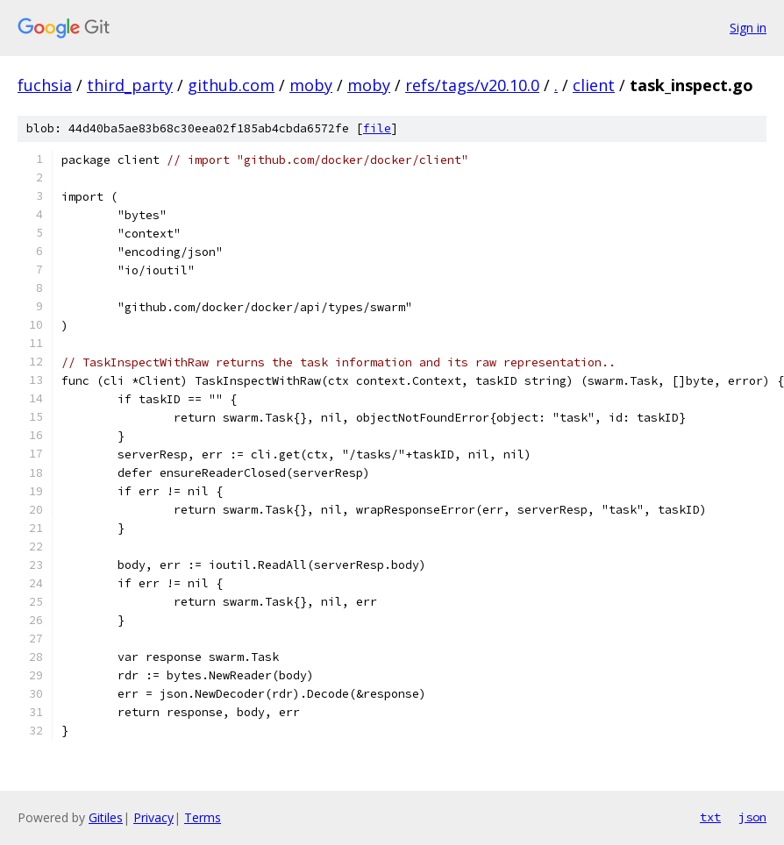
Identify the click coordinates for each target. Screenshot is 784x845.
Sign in (748, 27)
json (752, 817)
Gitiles (106, 817)
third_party (130, 85)
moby (310, 85)
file (377, 128)
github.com (231, 85)
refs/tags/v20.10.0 (472, 85)
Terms (202, 817)
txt (710, 817)
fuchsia (45, 85)
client (594, 85)
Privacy (153, 817)
